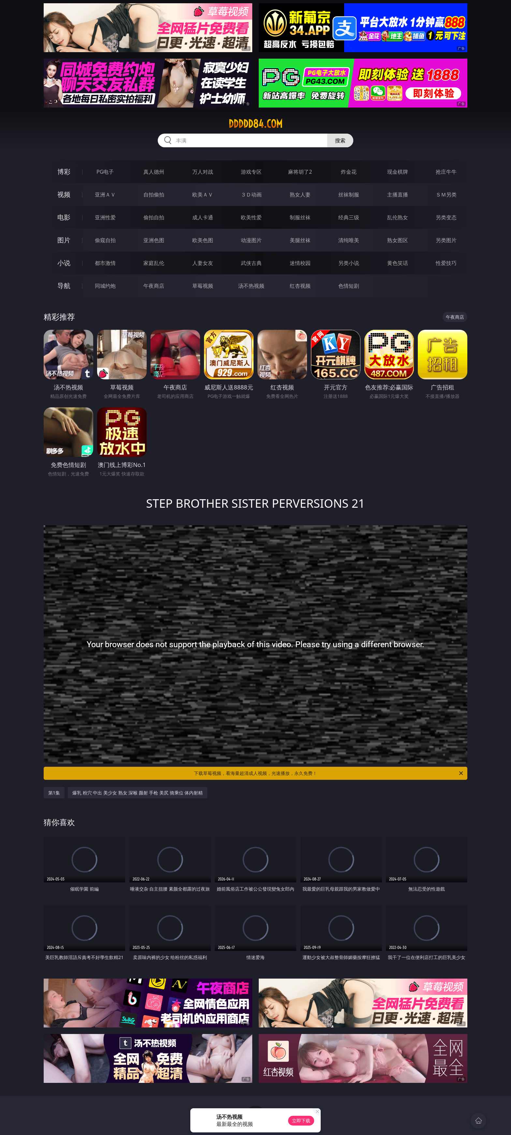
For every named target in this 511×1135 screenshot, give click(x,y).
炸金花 (349, 171)
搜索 (340, 140)
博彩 (63, 171)
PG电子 (105, 171)
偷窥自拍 (105, 240)
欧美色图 (202, 240)
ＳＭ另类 (446, 194)
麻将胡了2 (300, 171)
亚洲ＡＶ (105, 194)
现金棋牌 (397, 171)
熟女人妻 (300, 194)
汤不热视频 (251, 285)
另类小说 (348, 263)
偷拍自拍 (153, 217)
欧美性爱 (251, 217)
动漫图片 (251, 240)
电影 (63, 217)
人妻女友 (202, 263)
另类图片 (446, 240)
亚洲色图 (153, 240)
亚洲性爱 (105, 217)
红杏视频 (300, 285)
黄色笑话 (397, 263)
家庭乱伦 (153, 263)
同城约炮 (105, 285)
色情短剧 (348, 285)
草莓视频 (202, 285)
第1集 (54, 793)
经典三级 (348, 217)
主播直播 (397, 194)
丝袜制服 (348, 194)
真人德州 (153, 171)
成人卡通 (202, 217)
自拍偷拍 (153, 194)
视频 (63, 194)
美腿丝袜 (300, 240)
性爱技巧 (446, 263)
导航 (63, 285)
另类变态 (446, 217)
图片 (63, 240)
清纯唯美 (348, 240)
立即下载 (301, 1120)
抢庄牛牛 (446, 171)
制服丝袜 (300, 217)
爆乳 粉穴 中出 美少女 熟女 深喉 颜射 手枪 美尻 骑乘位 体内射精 (137, 793)
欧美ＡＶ (202, 194)
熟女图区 (397, 240)
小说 (63, 262)
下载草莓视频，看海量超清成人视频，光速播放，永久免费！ (329, 773)
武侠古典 (251, 263)
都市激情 (105, 263)
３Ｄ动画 (251, 194)
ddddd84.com (255, 123)
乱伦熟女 (397, 217)
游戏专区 (251, 171)
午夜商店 (153, 285)
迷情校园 (300, 263)
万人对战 (202, 171)
